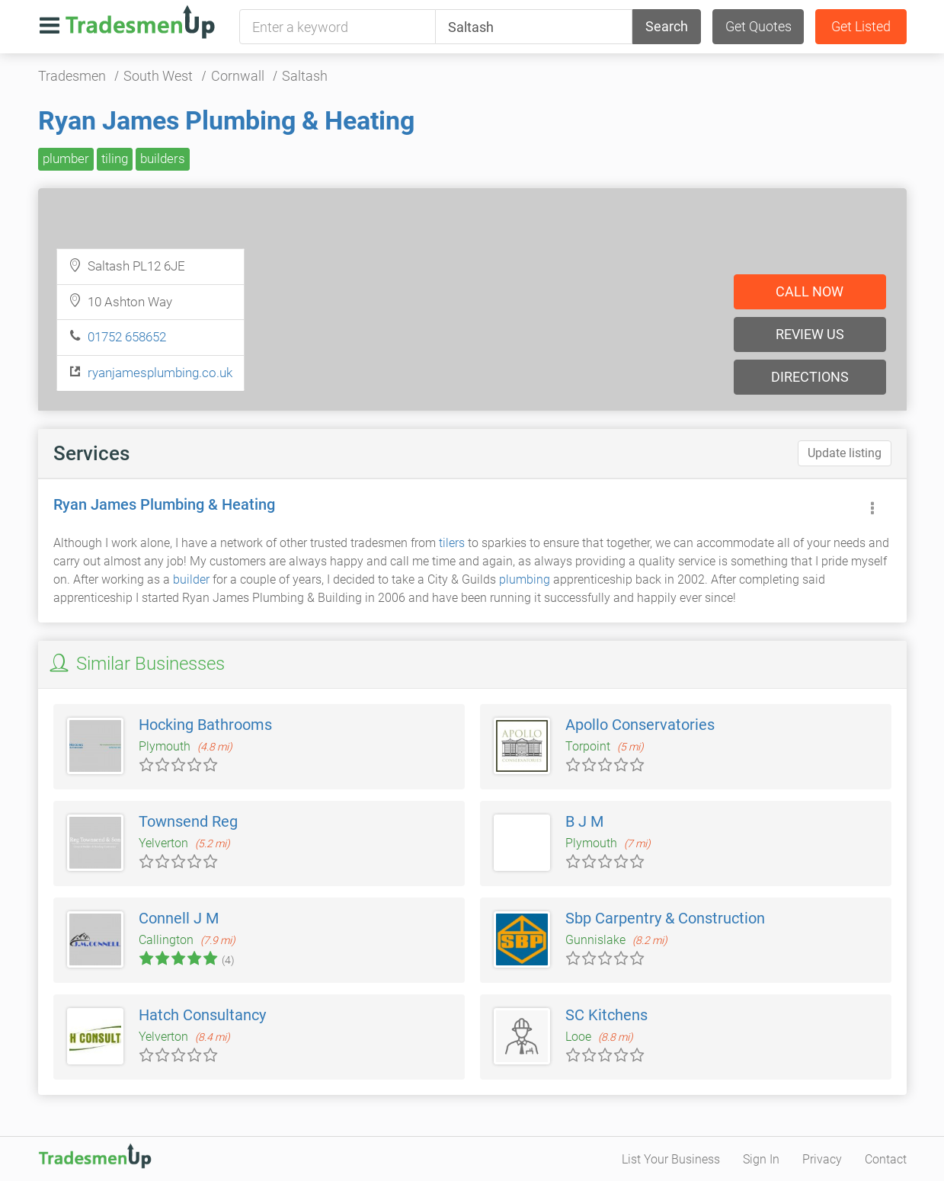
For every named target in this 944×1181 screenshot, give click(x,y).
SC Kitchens (606, 1015)
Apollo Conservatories (640, 724)
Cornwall (237, 76)
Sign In (761, 1159)
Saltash (305, 76)
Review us (810, 334)
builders (162, 158)
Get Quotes (758, 26)
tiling (114, 158)
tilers (452, 543)
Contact (886, 1159)
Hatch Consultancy (202, 1015)
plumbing (524, 579)
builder (191, 579)
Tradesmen (72, 76)
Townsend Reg (188, 821)
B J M (584, 821)
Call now (809, 291)
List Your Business (671, 1159)
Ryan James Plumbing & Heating (226, 120)
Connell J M (179, 918)
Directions (810, 377)
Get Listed (861, 26)
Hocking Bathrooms (205, 724)
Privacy (822, 1159)
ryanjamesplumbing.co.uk (160, 372)
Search (666, 26)
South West (158, 76)
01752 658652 (127, 336)
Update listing (845, 453)
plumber (66, 158)
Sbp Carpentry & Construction (665, 918)
